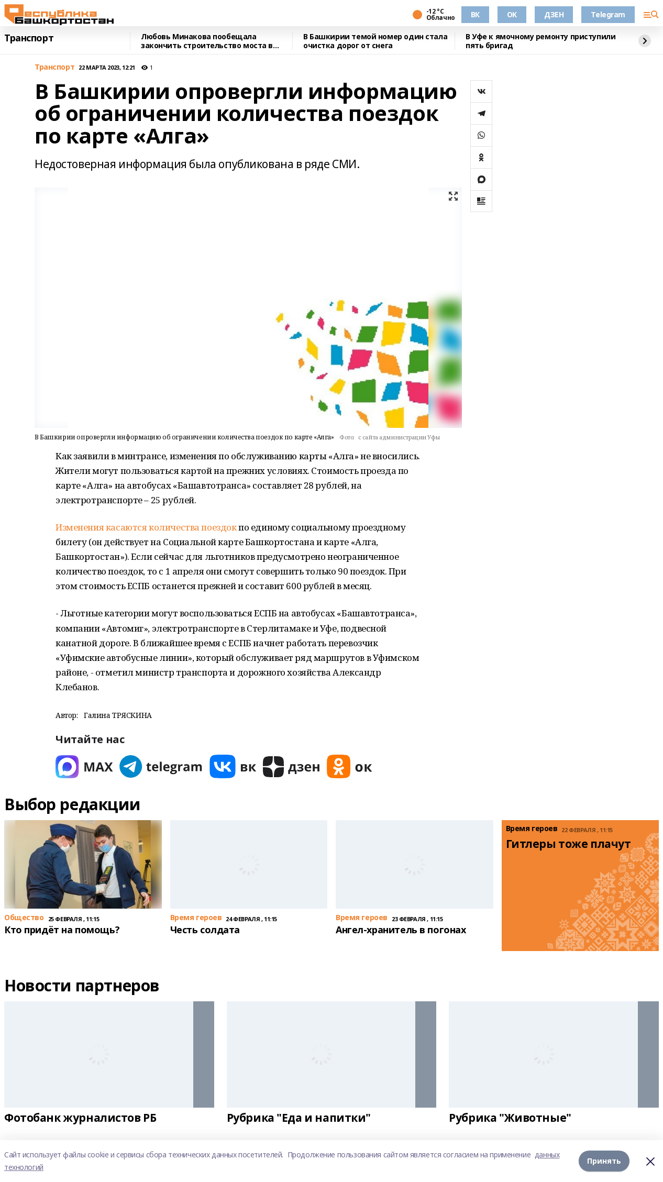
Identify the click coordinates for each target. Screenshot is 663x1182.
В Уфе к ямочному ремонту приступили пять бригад (540, 41)
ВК (475, 14)
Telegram (608, 14)
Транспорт (28, 38)
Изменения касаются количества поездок (146, 527)
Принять (604, 1161)
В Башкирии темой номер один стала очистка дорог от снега (375, 41)
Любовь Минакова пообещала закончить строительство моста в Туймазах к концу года (207, 41)
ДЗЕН (553, 14)
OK (512, 14)
